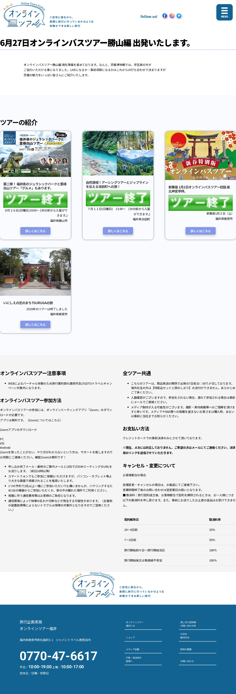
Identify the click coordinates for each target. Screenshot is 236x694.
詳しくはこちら (35, 231)
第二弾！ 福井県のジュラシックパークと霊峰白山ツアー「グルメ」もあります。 (35, 185)
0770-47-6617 (59, 656)
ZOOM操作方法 (184, 635)
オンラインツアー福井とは (135, 624)
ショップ (130, 637)
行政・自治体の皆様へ (134, 659)
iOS (2, 443)
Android (5, 447)
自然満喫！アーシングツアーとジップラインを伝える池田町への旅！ (117, 184)
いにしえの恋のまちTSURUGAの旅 (28, 302)
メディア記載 (132, 649)
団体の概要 (186, 649)
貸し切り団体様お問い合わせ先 (188, 624)
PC (2, 439)
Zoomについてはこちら (44, 420)
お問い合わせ (187, 661)
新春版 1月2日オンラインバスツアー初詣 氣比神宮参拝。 (199, 189)
